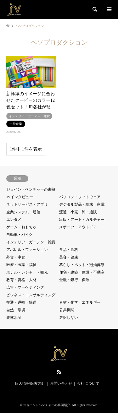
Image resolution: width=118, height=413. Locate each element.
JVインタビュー (19, 197)
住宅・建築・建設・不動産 (81, 272)
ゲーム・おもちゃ (21, 227)
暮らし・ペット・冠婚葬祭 (81, 265)
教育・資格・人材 (21, 280)
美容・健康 (68, 257)
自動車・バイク (19, 234)
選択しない (68, 317)
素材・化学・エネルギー (80, 302)
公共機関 (66, 310)
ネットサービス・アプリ (27, 204)
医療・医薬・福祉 (21, 265)
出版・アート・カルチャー (81, 219)
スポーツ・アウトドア (78, 227)
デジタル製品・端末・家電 (81, 204)
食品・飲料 (68, 249)
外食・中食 (15, 257)
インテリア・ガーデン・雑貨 (30, 242)
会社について (88, 383)
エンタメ (13, 219)
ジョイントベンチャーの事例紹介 (46, 405)
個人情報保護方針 (30, 383)
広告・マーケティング (25, 287)
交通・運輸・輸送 (21, 302)
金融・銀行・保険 (74, 280)
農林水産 (13, 317)
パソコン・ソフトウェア (80, 197)
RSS (59, 372)
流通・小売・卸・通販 (78, 212)
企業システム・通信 (23, 212)
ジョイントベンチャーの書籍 (30, 189)
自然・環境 (15, 310)
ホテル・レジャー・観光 (27, 272)
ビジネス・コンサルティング (30, 295)
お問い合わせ (61, 383)
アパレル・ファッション (27, 249)
